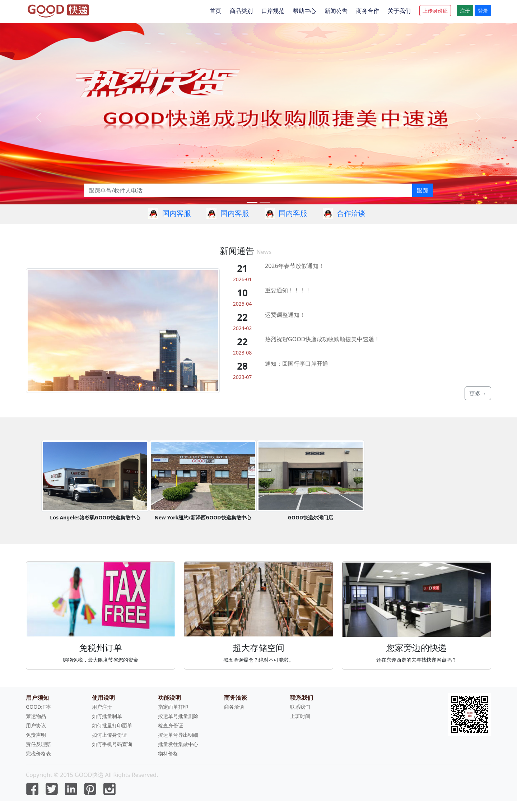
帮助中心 (304, 11)
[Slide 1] (265, 202)
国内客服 (176, 213)
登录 (483, 10)
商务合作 (367, 11)
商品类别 (241, 11)
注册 (465, 10)
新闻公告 (336, 11)
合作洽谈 (351, 213)
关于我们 (399, 11)
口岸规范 (272, 11)
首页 (215, 11)
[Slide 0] (252, 202)
